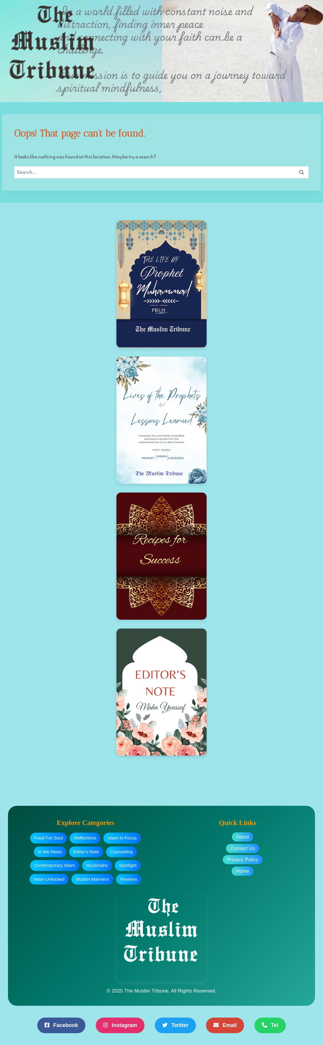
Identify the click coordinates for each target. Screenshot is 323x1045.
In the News (50, 851)
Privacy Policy (242, 859)
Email (225, 1025)
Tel (270, 1025)
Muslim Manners (92, 879)
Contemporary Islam (54, 865)
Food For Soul (48, 837)
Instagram (120, 1025)
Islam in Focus (122, 837)
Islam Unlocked (49, 879)
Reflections (85, 837)
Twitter (175, 1025)
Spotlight (128, 865)
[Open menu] (315, 50)
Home (242, 871)
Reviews (128, 879)
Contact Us (242, 848)
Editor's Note (86, 851)
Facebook (61, 1025)
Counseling (121, 851)
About (242, 837)
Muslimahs (97, 865)
